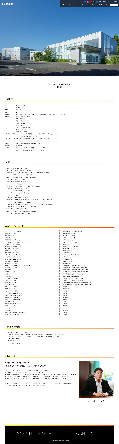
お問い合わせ (102, 1)
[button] (89, 5)
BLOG (109, 1)
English (115, 1)
